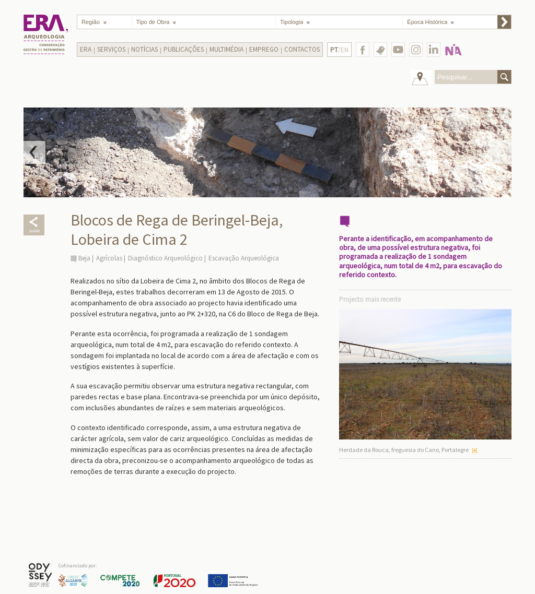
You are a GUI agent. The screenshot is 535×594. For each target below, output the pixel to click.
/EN (339, 49)
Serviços (111, 49)
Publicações (184, 49)
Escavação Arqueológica (243, 258)
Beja (84, 258)
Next (500, 152)
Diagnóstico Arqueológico (165, 258)
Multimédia (226, 49)
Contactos (302, 49)
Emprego (263, 49)
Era (85, 49)
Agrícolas (109, 258)
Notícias (144, 49)
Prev (34, 152)
